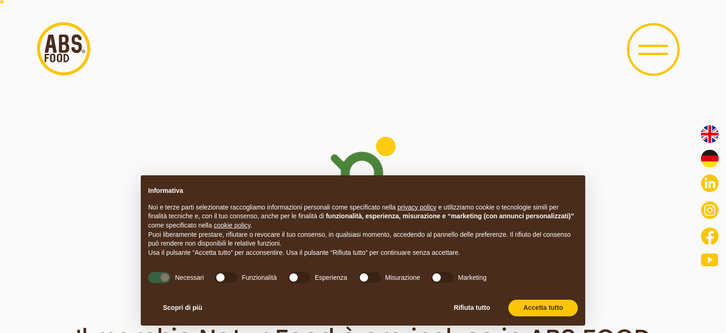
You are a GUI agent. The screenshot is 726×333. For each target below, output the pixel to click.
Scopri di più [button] (182, 307)
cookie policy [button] (232, 225)
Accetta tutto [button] (543, 307)
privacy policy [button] (417, 207)
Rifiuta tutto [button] (472, 307)
